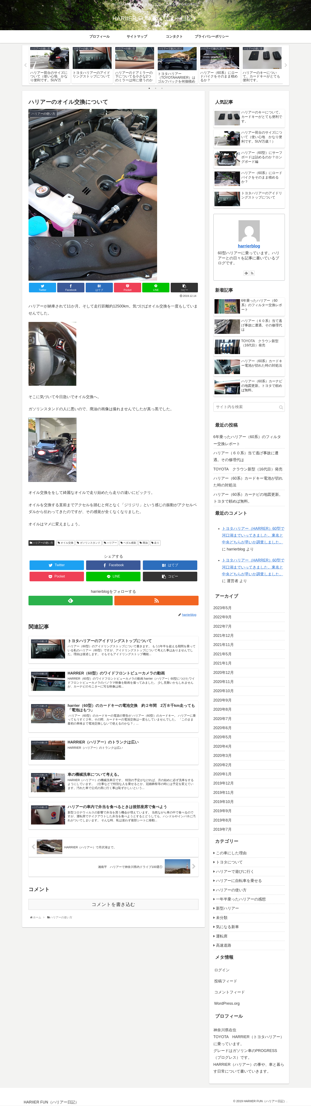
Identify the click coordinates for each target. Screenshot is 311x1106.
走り (155, 543)
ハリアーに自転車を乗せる (239, 881)
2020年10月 (223, 691)
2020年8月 (222, 709)
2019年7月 (222, 829)
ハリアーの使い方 (41, 543)
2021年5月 (222, 654)
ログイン (222, 970)
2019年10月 (223, 802)
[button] (281, 407)
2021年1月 (222, 663)
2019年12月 (223, 783)
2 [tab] (155, 88)
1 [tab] (149, 88)
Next (286, 65)
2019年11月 (223, 792)
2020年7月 (222, 719)
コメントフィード (229, 992)
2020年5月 (222, 737)
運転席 (221, 936)
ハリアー (110, 543)
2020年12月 (223, 672)
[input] (249, 407)
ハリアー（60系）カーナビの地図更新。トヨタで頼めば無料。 (248, 497)
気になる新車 (227, 927)
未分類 (221, 918)
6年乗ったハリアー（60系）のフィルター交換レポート (247, 440)
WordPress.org (227, 1003)
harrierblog (249, 246)
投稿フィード (225, 981)
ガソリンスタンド (88, 543)
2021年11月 (223, 645)
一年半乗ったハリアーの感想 (241, 899)
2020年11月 (223, 682)
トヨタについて (229, 862)
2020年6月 (222, 728)
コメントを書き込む (113, 905)
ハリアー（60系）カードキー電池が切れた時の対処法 (248, 481)
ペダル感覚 (128, 543)
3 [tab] (162, 88)
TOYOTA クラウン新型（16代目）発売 (248, 469)
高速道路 (223, 945)
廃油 (144, 543)
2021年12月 (223, 635)
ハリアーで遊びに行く (235, 871)
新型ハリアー (227, 908)
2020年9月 (222, 700)
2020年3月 (222, 755)
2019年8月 (222, 820)
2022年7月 (222, 626)
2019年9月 (222, 811)
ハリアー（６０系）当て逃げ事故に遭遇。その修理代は (245, 456)
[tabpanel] (49, 65)
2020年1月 (222, 774)
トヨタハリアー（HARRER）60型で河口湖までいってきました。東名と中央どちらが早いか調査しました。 (253, 535)
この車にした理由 (231, 853)
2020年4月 (222, 746)
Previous (25, 65)
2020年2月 (222, 765)
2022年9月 (222, 617)
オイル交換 (65, 543)
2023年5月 (222, 608)
